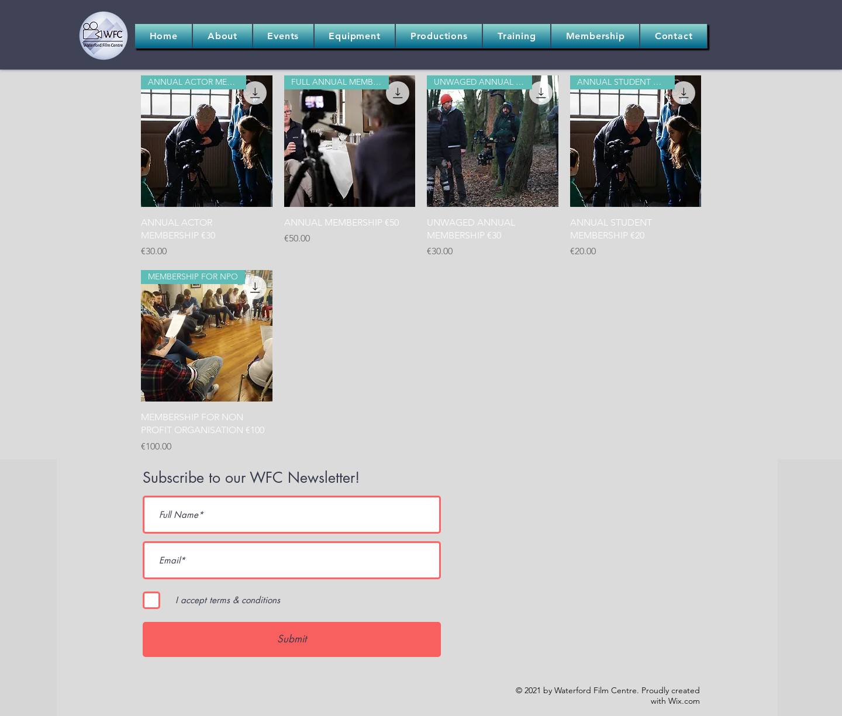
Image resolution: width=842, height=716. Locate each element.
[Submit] (292, 639)
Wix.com (684, 701)
